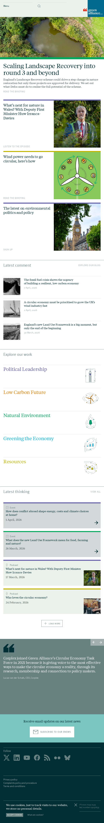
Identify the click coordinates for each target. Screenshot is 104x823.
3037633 (95, 807)
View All (95, 491)
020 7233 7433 (89, 804)
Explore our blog (89, 265)
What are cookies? (35, 814)
